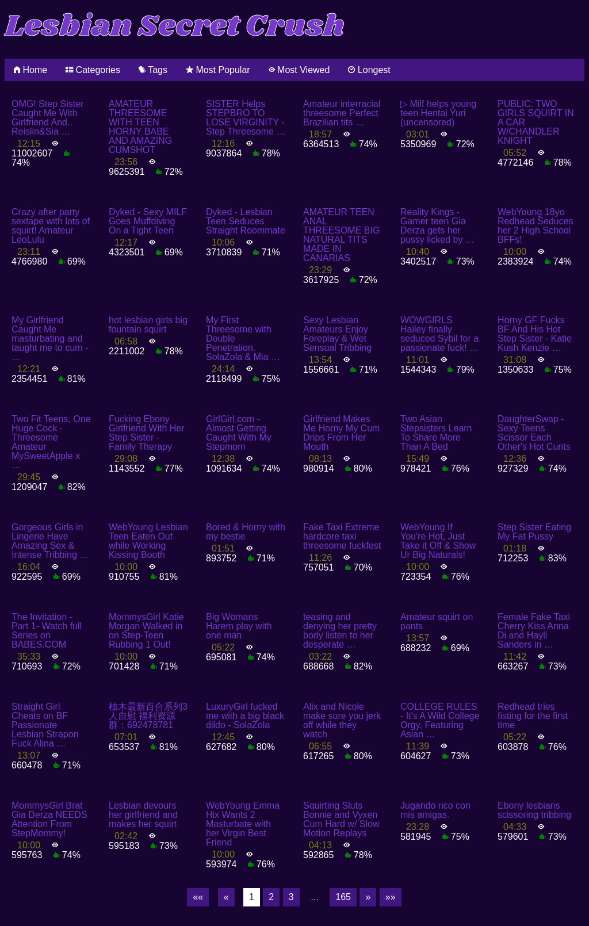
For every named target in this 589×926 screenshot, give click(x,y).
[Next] (367, 897)
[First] (198, 897)
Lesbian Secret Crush (175, 26)
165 (343, 897)
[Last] (390, 897)
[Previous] (226, 897)
